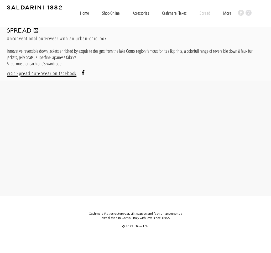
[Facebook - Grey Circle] (241, 13)
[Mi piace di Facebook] (17, 210)
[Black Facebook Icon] (83, 72)
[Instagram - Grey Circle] (249, 13)
